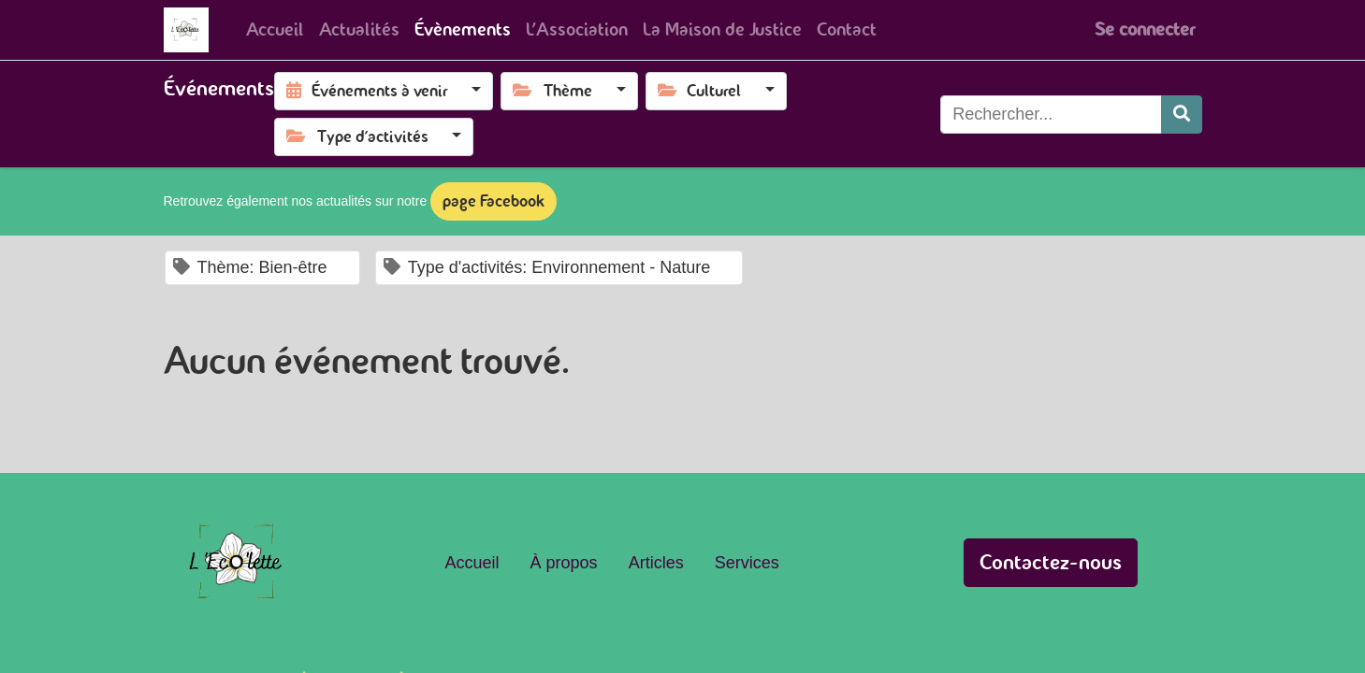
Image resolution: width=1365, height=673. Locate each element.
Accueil (472, 562)
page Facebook (494, 201)
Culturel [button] (701, 90)
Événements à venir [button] (369, 90)
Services (747, 562)
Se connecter (1145, 29)
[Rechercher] (1181, 114)
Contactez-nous (1051, 562)
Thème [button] (554, 90)
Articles (656, 562)
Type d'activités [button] (359, 136)
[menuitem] (275, 29)
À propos (564, 562)
